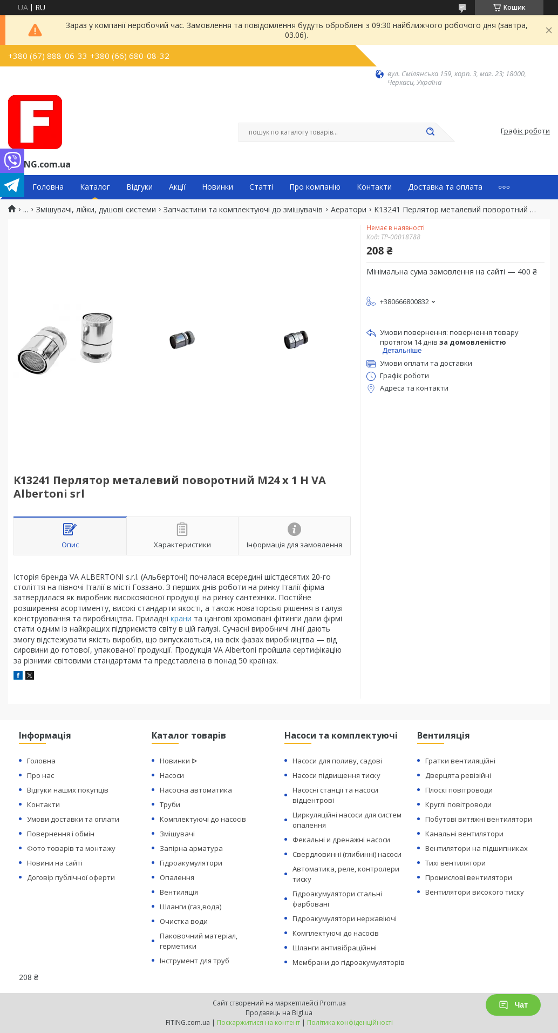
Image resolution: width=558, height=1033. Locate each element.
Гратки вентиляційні (460, 761)
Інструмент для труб (194, 960)
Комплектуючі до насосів (203, 819)
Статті (261, 187)
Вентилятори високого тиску (474, 892)
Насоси (172, 775)
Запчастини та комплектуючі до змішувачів (243, 209)
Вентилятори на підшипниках (476, 848)
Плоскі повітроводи (459, 790)
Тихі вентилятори (455, 863)
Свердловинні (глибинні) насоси (347, 854)
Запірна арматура (191, 848)
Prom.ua (333, 1003)
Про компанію (315, 187)
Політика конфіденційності (350, 1022)
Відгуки (139, 187)
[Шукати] (430, 132)
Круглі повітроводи (458, 804)
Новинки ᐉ (178, 761)
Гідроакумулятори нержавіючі (344, 918)
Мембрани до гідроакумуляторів (348, 962)
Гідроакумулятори (191, 863)
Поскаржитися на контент (258, 1022)
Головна (48, 187)
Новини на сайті (55, 863)
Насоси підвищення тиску (336, 775)
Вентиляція (179, 892)
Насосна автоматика (196, 790)
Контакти (374, 187)
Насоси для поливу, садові (337, 761)
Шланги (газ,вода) (190, 906)
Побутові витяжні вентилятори (478, 819)
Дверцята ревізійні (458, 775)
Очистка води (184, 921)
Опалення (177, 877)
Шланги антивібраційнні (334, 947)
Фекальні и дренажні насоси (341, 839)
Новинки (217, 187)
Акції (177, 187)
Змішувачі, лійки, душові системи (96, 209)
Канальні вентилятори (464, 834)
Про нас (40, 775)
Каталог (95, 187)
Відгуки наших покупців (67, 790)
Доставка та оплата (445, 187)
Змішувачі (177, 834)
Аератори (348, 209)
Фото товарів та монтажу (71, 848)
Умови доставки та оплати (73, 819)
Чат (513, 1005)
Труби (170, 804)
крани (181, 618)
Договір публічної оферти (71, 877)
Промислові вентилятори (468, 877)
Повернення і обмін (60, 834)
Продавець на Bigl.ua (279, 1012)
